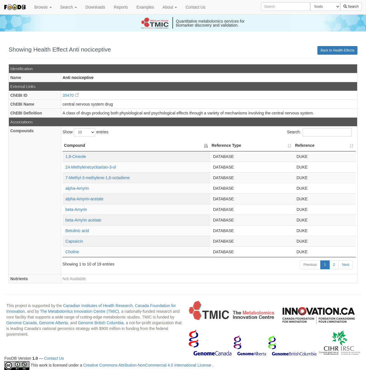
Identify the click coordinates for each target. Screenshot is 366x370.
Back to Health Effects (337, 50)
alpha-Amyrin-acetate (84, 199)
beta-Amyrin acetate (83, 220)
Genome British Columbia (101, 322)
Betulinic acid (77, 230)
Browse (43, 7)
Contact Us (195, 7)
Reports (121, 7)
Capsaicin (74, 241)
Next (345, 265)
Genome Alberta (53, 322)
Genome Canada (21, 322)
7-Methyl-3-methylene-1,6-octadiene (97, 177)
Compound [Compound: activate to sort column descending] (74, 145)
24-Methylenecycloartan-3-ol (90, 167)
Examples (145, 7)
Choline (72, 252)
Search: (319, 132)
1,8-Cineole (75, 156)
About (170, 7)
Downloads (95, 7)
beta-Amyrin (76, 209)
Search (68, 7)
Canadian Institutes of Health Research (98, 305)
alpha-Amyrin (77, 188)
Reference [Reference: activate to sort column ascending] (305, 145)
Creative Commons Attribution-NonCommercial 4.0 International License (147, 365)
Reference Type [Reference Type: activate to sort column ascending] (226, 145)
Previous (310, 265)
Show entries (85, 132)
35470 (71, 95)
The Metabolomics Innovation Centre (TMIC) (79, 311)
